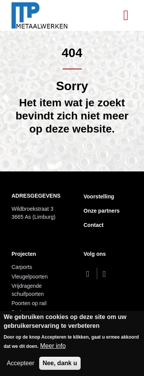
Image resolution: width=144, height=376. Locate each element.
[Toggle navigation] (126, 15)
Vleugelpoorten (30, 277)
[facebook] (90, 273)
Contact (94, 225)
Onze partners (102, 211)
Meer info (53, 345)
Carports (22, 267)
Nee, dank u (60, 363)
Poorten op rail (29, 303)
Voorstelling (99, 196)
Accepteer (20, 363)
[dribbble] (106, 273)
